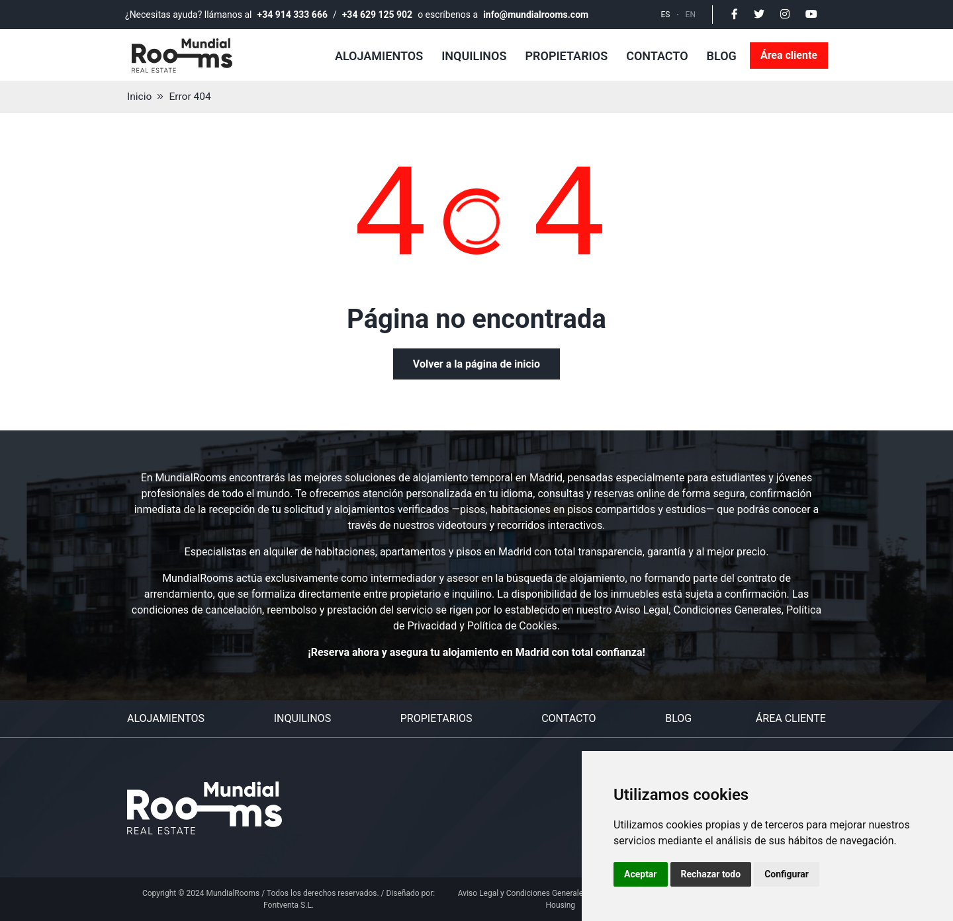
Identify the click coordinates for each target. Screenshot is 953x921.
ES (665, 14)
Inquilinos (473, 56)
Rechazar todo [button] (711, 874)
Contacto (657, 56)
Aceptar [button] (640, 874)
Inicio (139, 97)
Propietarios (566, 56)
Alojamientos (379, 56)
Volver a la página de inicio (476, 364)
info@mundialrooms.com (535, 14)
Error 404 (190, 97)
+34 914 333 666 (292, 14)
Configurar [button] (786, 874)
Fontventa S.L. (288, 905)
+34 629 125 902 (377, 14)
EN (691, 14)
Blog (722, 56)
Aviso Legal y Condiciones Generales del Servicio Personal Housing (560, 899)
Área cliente (788, 55)
